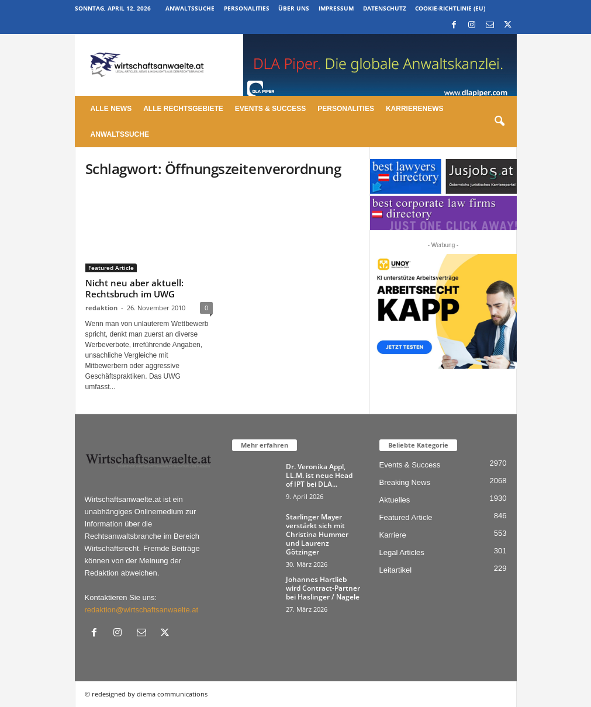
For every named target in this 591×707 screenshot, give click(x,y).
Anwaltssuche (190, 8)
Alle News (111, 109)
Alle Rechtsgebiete (183, 109)
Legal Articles (401, 552)
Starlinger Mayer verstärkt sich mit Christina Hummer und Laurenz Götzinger (317, 534)
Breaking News (404, 482)
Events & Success (270, 109)
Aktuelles (394, 499)
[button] (499, 121)
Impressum (336, 8)
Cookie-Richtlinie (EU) (450, 8)
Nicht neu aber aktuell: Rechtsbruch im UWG (134, 288)
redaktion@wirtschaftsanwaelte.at (142, 609)
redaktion (101, 307)
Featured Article (111, 268)
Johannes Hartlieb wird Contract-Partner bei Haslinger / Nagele (323, 588)
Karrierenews (415, 109)
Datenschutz (384, 8)
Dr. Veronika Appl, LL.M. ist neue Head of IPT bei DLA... (319, 475)
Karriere (392, 535)
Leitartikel (395, 570)
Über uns (293, 8)
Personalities (246, 8)
